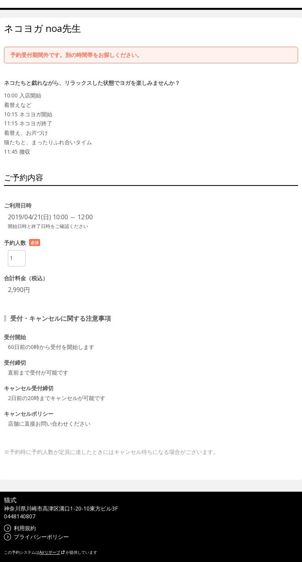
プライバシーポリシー (36, 536)
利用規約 (20, 528)
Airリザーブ (52, 552)
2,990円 (19, 289)
